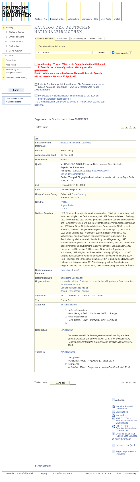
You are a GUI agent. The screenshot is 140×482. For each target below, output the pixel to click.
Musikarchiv (62, 38)
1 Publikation (67, 330)
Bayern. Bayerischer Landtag (75, 291)
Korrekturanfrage (121, 439)
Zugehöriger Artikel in (126, 452)
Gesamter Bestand (44, 38)
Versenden (121, 415)
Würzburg (75, 197)
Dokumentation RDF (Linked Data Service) (126, 434)
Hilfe (96, 19)
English (117, 19)
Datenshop (11, 60)
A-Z (45, 19)
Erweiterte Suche (16, 37)
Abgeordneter (67, 205)
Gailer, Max (66, 270)
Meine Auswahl (15, 51)
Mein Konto (106, 19)
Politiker (64, 202)
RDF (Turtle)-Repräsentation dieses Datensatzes (126, 428)
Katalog (9, 27)
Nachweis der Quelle (126, 445)
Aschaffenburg (79, 194)
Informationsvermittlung (16, 77)
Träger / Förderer (57, 19)
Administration (42, 466)
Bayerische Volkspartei (72, 278)
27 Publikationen (69, 304)
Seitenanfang (131, 474)
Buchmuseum (96, 38)
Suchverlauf (14, 46)
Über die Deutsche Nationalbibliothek (14, 100)
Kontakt (38, 19)
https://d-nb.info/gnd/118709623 (76, 142)
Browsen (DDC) (16, 41)
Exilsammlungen (78, 38)
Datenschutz (73, 19)
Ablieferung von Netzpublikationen (14, 71)
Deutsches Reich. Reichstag (74, 288)
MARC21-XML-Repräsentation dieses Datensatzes (126, 420)
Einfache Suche (16, 32)
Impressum (87, 19)
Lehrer (64, 208)
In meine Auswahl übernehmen (124, 407)
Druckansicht (122, 412)
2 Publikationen (68, 352)
